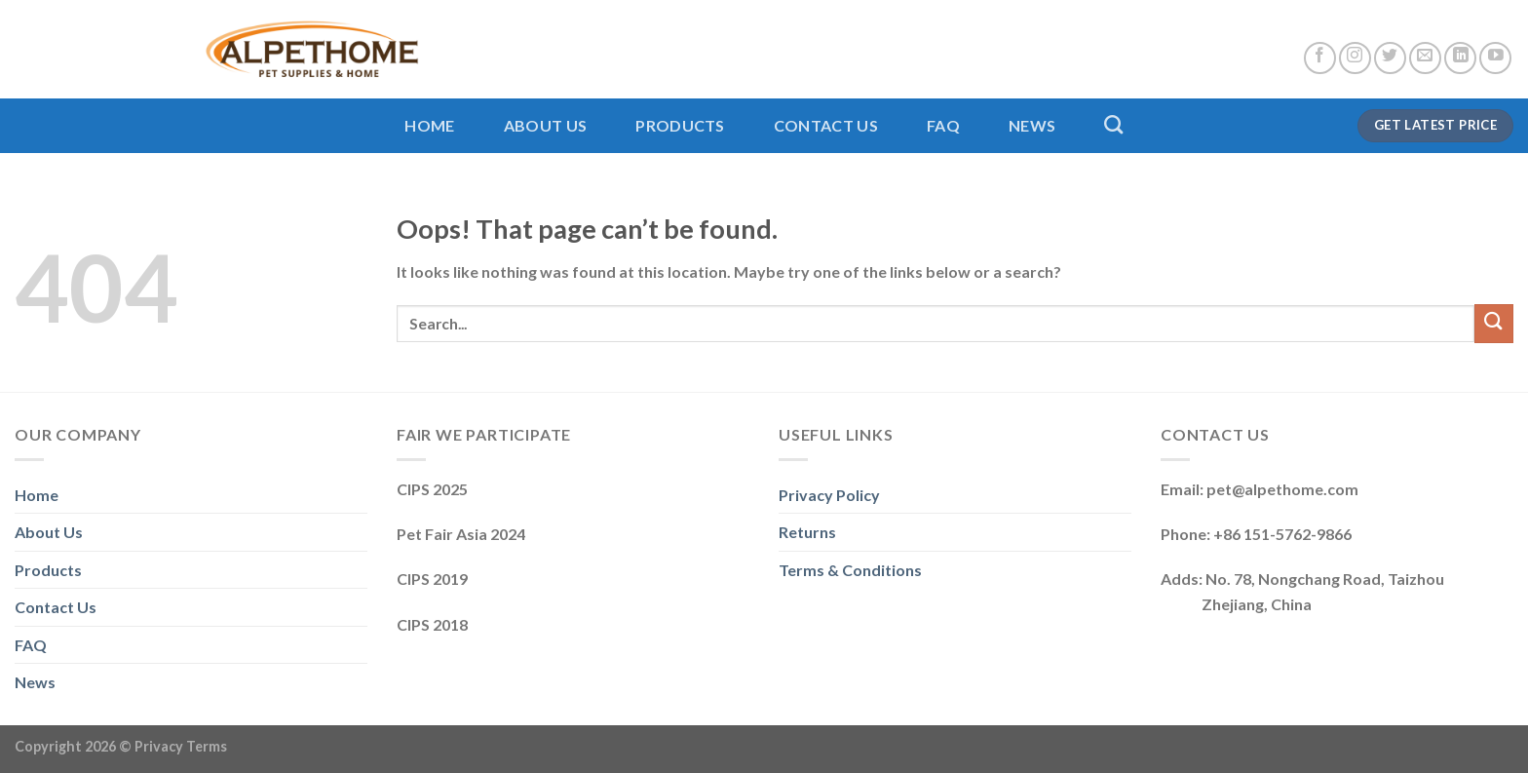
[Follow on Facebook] (1320, 58)
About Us (546, 125)
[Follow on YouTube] (1495, 58)
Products (680, 125)
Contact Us (826, 125)
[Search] (1113, 124)
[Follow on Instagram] (1355, 58)
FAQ (943, 125)
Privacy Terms (180, 746)
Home (429, 125)
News (1032, 125)
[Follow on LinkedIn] (1460, 58)
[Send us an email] (1425, 58)
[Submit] (1493, 323)
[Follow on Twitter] (1390, 58)
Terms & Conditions (850, 569)
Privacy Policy (829, 494)
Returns (807, 531)
